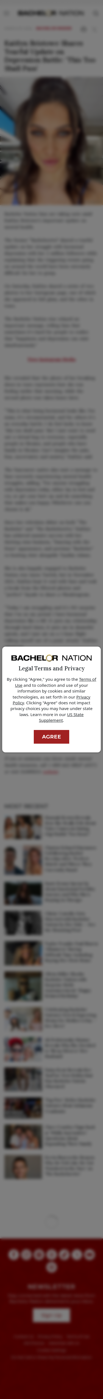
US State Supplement (61, 717)
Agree (51, 737)
